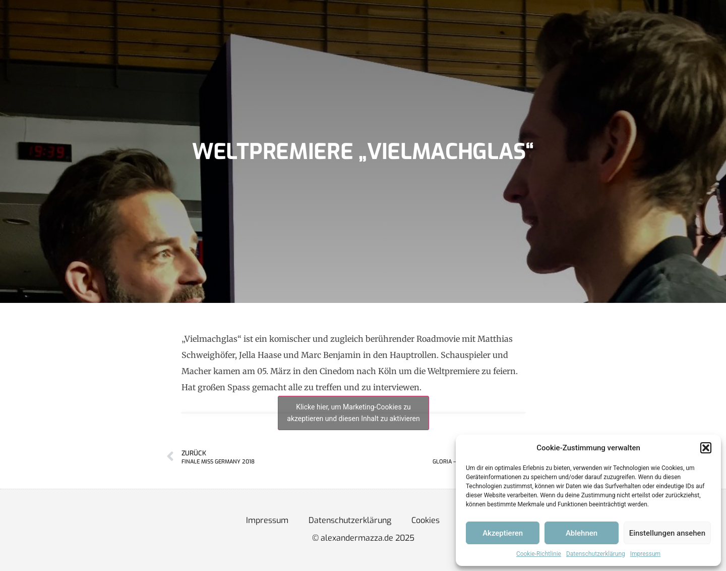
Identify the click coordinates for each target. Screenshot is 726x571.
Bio (167, 32)
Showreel (210, 32)
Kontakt (310, 32)
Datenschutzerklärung (595, 553)
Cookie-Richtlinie (538, 553)
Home (89, 32)
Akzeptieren (502, 533)
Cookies (425, 520)
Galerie (262, 32)
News (130, 32)
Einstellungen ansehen (667, 533)
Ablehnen (581, 533)
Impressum (645, 553)
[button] (706, 448)
